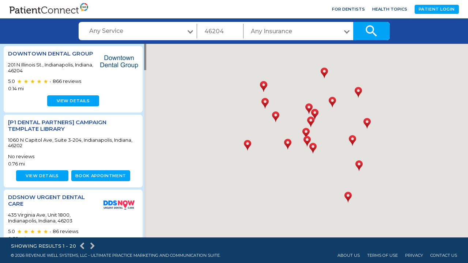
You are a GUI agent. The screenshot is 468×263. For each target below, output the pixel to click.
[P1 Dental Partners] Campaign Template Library (57, 125)
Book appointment (99, 175)
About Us (348, 255)
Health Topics (389, 9)
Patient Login (437, 9)
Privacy (414, 255)
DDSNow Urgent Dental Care (46, 200)
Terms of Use (382, 255)
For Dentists (348, 9)
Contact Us (443, 255)
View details (72, 100)
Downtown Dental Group (50, 53)
